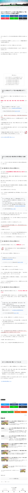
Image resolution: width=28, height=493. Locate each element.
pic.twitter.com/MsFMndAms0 (17, 310)
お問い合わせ (23, 490)
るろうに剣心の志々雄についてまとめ (12, 84)
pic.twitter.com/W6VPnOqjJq (7, 259)
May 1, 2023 (13, 209)
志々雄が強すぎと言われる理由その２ (13, 81)
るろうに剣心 (3, 399)
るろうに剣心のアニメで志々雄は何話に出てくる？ (14, 77)
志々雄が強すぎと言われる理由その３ (13, 83)
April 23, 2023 (20, 262)
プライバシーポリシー (5, 490)
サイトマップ (14, 490)
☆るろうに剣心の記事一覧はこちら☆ (8, 137)
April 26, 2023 (17, 111)
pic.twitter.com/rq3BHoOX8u (20, 206)
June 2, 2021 (16, 313)
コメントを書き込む (14, 478)
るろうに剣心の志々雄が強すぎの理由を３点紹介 (14, 78)
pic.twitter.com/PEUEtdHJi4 (17, 108)
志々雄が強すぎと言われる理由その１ (13, 80)
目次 (12, 75)
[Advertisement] (14, 27)
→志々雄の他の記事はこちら (6, 381)
